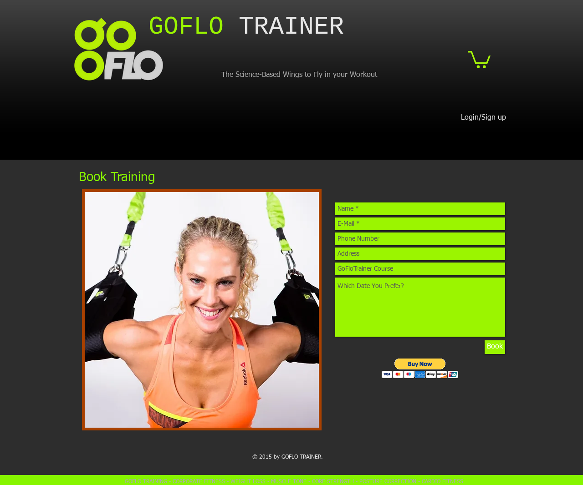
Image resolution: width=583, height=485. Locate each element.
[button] (479, 58)
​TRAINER (246, 27)
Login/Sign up (483, 117)
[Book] (495, 347)
